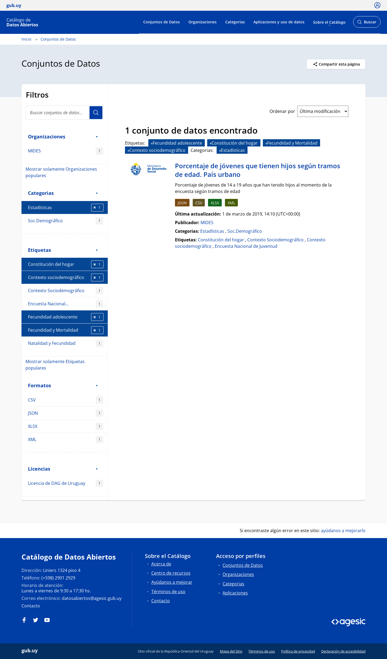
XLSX (65, 426)
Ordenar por (282, 111)
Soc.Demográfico (65, 220)
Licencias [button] (63, 468)
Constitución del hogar (65, 264)
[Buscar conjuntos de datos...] (64, 112)
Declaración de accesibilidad (343, 651)
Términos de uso (168, 591)
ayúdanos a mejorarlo (343, 530)
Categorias (235, 21)
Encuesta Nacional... (65, 303)
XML (65, 439)
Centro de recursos (171, 573)
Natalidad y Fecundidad (65, 343)
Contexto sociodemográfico (65, 277)
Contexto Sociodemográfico (65, 290)
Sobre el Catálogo (329, 21)
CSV (65, 400)
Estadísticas (65, 208)
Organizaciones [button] (63, 136)
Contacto (31, 606)
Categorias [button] (63, 192)
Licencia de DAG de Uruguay (65, 483)
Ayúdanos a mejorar (171, 582)
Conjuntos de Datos (161, 21)
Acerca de (161, 564)
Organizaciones (202, 21)
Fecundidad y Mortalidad (65, 330)
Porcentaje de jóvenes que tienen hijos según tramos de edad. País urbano (257, 170)
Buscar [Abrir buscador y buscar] (366, 23)
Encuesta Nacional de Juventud (246, 246)
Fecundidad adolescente (65, 317)
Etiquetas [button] (63, 249)
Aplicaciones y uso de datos (278, 21)
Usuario (95, 112)
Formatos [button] (63, 385)
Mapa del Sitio (231, 651)
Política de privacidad (298, 651)
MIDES (65, 151)
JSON (65, 413)
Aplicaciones (235, 593)
